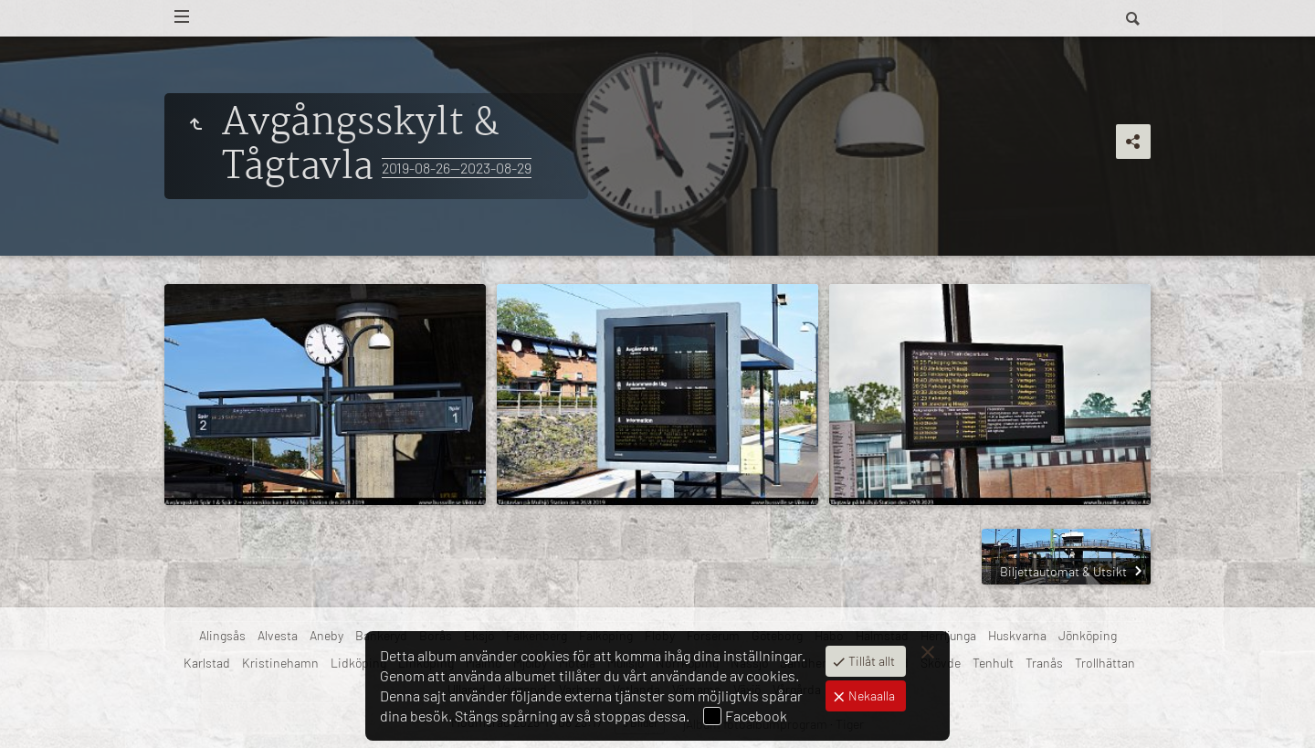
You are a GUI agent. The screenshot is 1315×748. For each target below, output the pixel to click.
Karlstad (207, 662)
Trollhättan (1105, 662)
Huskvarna (1017, 635)
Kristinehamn (280, 662)
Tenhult (993, 662)
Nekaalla (870, 695)
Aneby (326, 635)
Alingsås (222, 635)
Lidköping (358, 662)
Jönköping (1087, 635)
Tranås (1044, 662)
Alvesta (278, 635)
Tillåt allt (870, 661)
